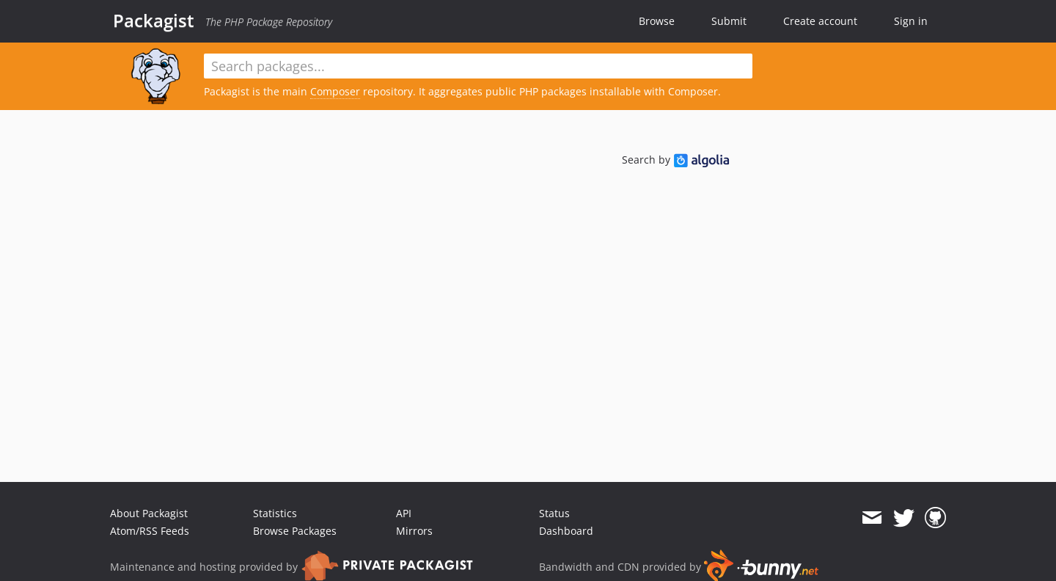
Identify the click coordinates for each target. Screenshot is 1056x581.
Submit (729, 21)
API (403, 513)
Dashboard (566, 531)
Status (554, 513)
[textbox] (478, 66)
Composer (335, 91)
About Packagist (149, 513)
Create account (820, 21)
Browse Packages (295, 531)
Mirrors (414, 531)
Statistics (275, 513)
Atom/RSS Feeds (149, 531)
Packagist (153, 20)
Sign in (911, 21)
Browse (657, 21)
